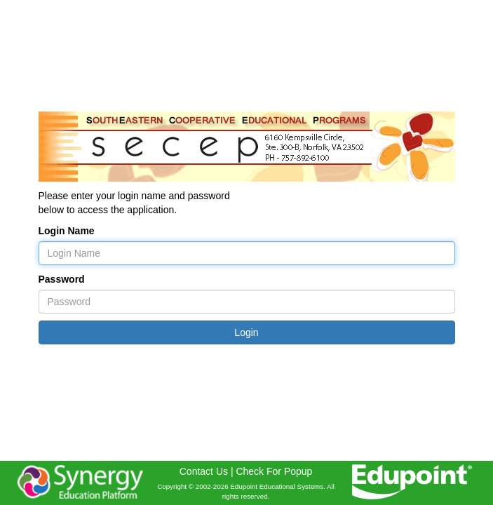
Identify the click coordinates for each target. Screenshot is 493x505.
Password (62, 279)
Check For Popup (274, 471)
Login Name (67, 230)
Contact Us (204, 471)
